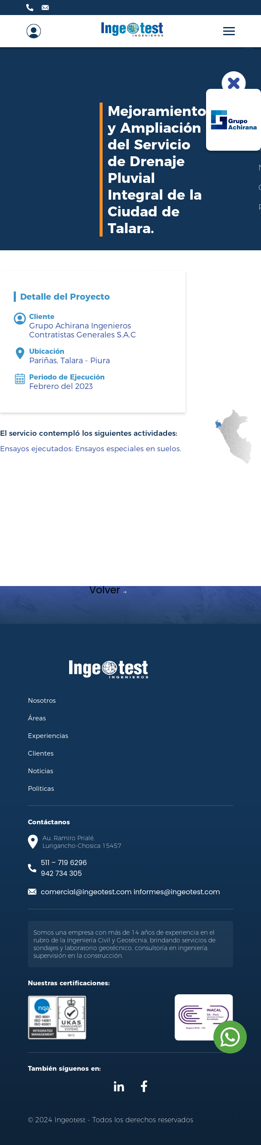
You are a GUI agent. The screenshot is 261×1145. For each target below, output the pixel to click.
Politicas (41, 788)
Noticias (40, 770)
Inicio (105, 268)
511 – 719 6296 (64, 863)
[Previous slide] (63, 576)
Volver (108, 590)
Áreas (37, 718)
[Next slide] (197, 576)
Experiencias (48, 735)
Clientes (41, 753)
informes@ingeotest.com (177, 892)
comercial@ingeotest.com (86, 892)
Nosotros (42, 700)
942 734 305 (61, 873)
